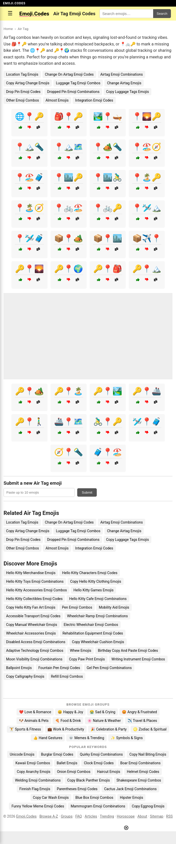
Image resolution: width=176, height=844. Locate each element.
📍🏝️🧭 (29, 207)
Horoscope (126, 816)
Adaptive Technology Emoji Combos (34, 650)
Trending (107, 816)
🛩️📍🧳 (146, 421)
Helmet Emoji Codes (143, 772)
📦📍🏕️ (68, 238)
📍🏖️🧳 (29, 177)
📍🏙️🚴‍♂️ (107, 177)
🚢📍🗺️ (68, 421)
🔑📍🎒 (107, 268)
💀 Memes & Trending (86, 738)
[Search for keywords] (126, 13)
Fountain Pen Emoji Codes (59, 668)
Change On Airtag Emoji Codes (69, 74)
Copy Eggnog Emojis (148, 806)
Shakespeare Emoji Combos (139, 780)
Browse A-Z (48, 816)
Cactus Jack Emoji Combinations (130, 789)
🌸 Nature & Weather (104, 721)
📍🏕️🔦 (107, 146)
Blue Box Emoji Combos (94, 798)
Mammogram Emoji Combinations (98, 806)
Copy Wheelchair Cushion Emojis (98, 642)
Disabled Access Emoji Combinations (35, 642)
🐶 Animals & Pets (34, 721)
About (142, 816)
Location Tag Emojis (22, 74)
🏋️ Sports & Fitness (25, 729)
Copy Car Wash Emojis (51, 798)
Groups (66, 816)
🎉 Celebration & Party (109, 729)
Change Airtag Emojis (124, 83)
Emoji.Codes (26, 816)
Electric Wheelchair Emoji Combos (91, 625)
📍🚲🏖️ (68, 207)
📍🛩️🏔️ (146, 207)
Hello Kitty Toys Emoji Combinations (34, 581)
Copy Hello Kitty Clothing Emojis (95, 581)
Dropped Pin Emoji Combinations (73, 92)
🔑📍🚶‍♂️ (29, 421)
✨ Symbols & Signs (127, 738)
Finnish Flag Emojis (34, 789)
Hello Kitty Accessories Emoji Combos (36, 590)
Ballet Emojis (67, 763)
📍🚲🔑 (107, 207)
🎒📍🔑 (68, 116)
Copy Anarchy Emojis (33, 772)
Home (8, 29)
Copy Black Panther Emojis (88, 780)
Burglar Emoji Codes (57, 754)
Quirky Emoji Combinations (101, 754)
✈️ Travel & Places (142, 721)
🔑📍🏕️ (29, 391)
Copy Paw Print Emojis (87, 659)
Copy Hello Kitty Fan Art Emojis (30, 607)
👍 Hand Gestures (47, 738)
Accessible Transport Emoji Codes (33, 616)
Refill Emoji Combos (67, 676)
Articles (91, 816)
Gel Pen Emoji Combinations (109, 668)
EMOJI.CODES (14, 3)
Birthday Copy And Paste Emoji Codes (128, 650)
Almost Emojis (57, 100)
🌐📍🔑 (29, 116)
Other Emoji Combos (22, 100)
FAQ (78, 816)
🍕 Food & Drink (68, 721)
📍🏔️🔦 (29, 146)
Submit (87, 492)
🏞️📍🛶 (107, 116)
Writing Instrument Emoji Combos (138, 659)
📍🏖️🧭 (146, 146)
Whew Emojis (80, 650)
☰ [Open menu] (10, 13)
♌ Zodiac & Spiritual (149, 729)
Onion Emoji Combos (73, 772)
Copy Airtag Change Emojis (27, 83)
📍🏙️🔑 (68, 177)
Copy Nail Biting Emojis (147, 754)
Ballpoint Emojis (19, 668)
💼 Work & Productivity (65, 729)
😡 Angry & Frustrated (139, 712)
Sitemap (156, 816)
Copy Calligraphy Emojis (25, 676)
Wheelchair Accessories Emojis (31, 633)
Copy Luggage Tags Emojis (127, 92)
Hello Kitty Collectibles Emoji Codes (34, 599)
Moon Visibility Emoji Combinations (34, 659)
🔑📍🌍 (68, 268)
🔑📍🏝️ (68, 391)
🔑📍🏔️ (146, 268)
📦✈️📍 (146, 238)
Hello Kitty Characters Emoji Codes (89, 573)
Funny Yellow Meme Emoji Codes (37, 806)
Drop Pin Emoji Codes (23, 92)
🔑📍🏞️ (107, 391)
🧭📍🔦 (68, 452)
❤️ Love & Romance (35, 712)
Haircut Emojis (108, 772)
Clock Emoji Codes (99, 763)
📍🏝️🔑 (146, 177)
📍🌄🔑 (146, 116)
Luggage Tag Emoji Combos (78, 83)
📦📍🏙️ (107, 238)
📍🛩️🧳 (29, 238)
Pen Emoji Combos (77, 607)
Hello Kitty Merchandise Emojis (30, 573)
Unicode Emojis (22, 754)
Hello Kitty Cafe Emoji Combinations (97, 599)
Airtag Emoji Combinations (121, 74)
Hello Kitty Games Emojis (93, 590)
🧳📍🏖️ (107, 452)
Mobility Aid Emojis (114, 607)
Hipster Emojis (131, 798)
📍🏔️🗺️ (68, 146)
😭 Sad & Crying (102, 712)
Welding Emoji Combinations (38, 780)
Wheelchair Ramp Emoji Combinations (97, 616)
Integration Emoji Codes (94, 100)
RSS (169, 816)
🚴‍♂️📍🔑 (107, 421)
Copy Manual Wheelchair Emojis (31, 625)
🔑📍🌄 (29, 268)
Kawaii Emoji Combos (32, 763)
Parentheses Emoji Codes (77, 789)
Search (162, 13)
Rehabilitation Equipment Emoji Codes (92, 633)
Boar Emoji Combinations (140, 763)
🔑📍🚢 (146, 391)
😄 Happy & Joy (70, 712)
